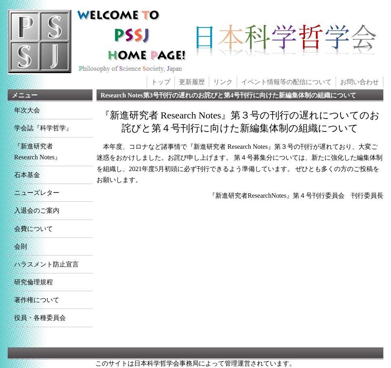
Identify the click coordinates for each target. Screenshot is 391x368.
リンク (223, 81)
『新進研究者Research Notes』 (37, 152)
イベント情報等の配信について (286, 81)
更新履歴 (192, 81)
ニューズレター (36, 192)
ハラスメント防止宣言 (46, 264)
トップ (160, 81)
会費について (33, 228)
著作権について (36, 299)
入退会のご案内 (36, 210)
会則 (20, 246)
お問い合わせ (359, 81)
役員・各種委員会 (40, 317)
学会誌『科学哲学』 (43, 128)
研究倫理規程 (33, 282)
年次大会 (27, 110)
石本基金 (27, 174)
